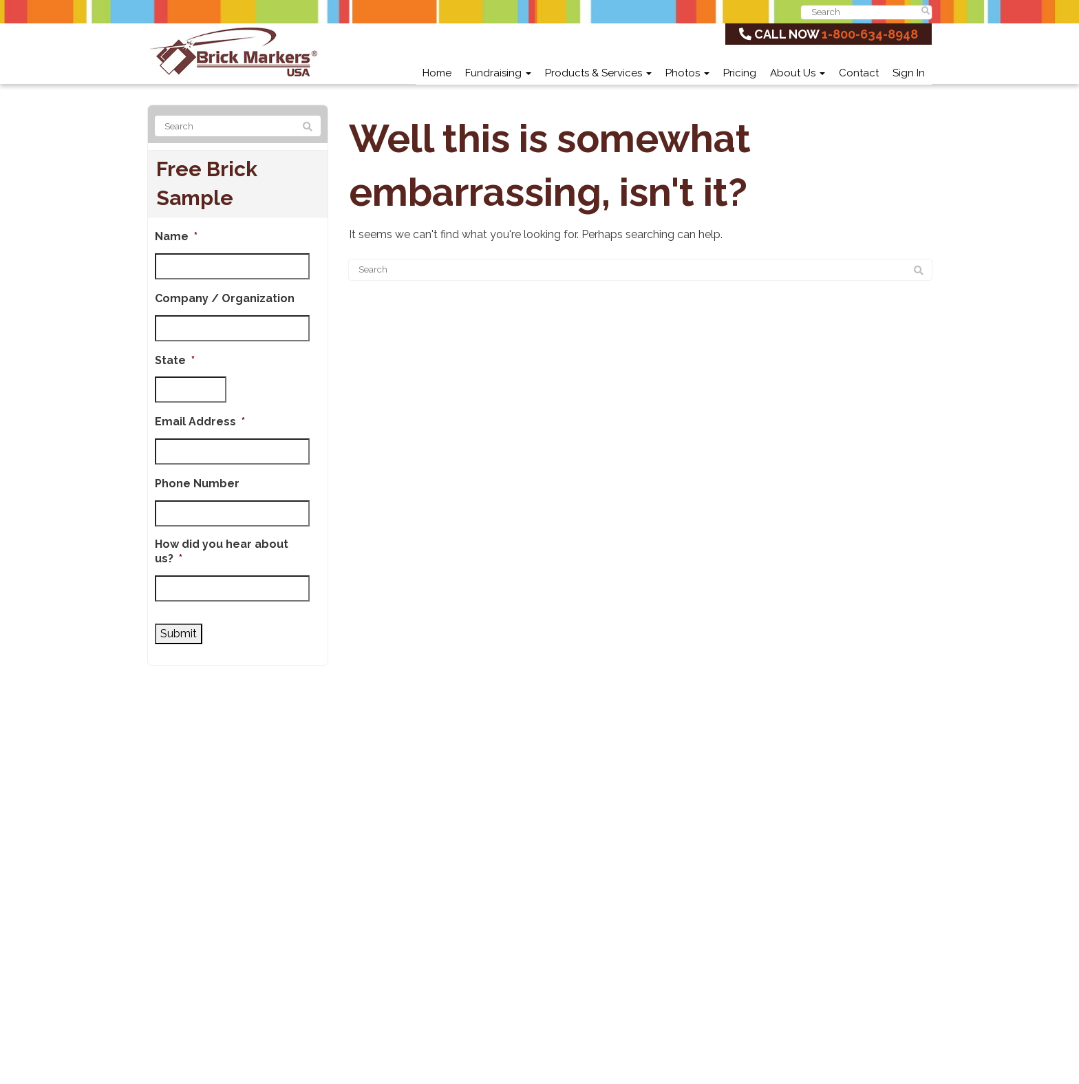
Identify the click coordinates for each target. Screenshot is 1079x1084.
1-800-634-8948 (870, 34)
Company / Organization (225, 298)
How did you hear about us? (221, 551)
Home (437, 73)
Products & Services (598, 73)
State (175, 360)
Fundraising (498, 73)
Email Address (200, 421)
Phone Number (197, 483)
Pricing (739, 73)
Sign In (909, 73)
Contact (859, 73)
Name (176, 236)
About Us (797, 73)
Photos (687, 73)
